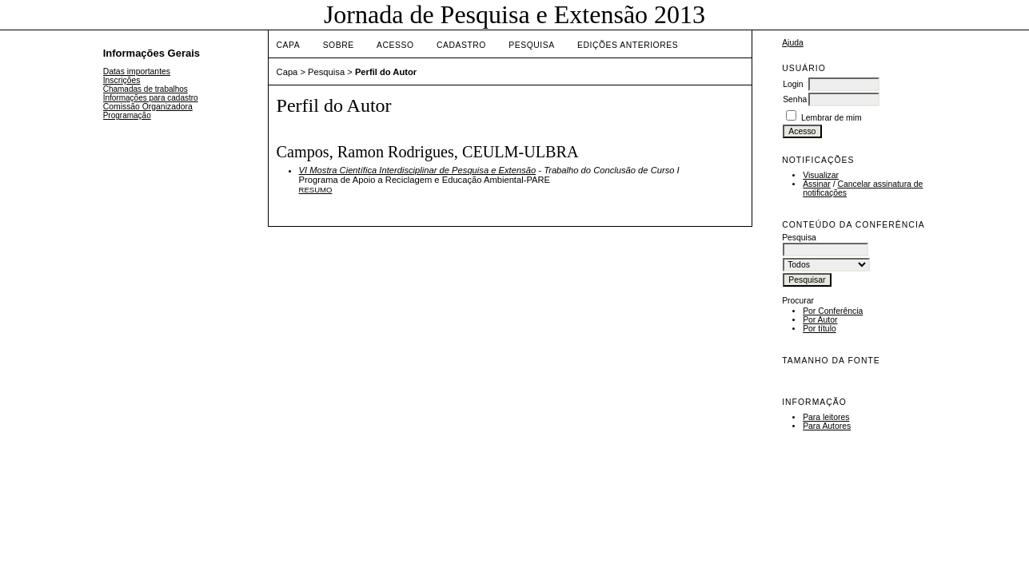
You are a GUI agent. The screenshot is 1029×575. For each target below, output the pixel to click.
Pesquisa (531, 45)
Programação (127, 115)
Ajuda (793, 42)
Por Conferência (833, 311)
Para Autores (827, 426)
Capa (289, 45)
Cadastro (461, 45)
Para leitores (826, 417)
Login (793, 84)
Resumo (316, 189)
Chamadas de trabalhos (145, 89)
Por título (819, 328)
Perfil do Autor (386, 72)
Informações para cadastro (150, 97)
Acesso (395, 45)
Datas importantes (136, 71)
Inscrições (122, 80)
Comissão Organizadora (148, 106)
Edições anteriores (627, 45)
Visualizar (821, 175)
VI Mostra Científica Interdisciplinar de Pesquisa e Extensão (417, 170)
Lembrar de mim (831, 117)
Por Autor (820, 319)
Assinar (817, 184)
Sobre (338, 45)
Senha (795, 99)
